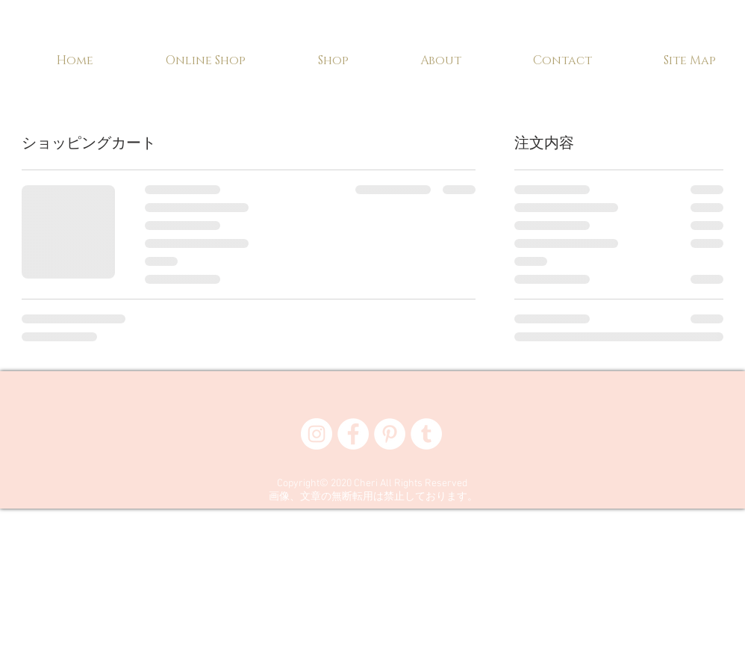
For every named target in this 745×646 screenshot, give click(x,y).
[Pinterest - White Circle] (389, 434)
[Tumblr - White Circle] (426, 434)
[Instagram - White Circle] (316, 434)
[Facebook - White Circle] (353, 434)
